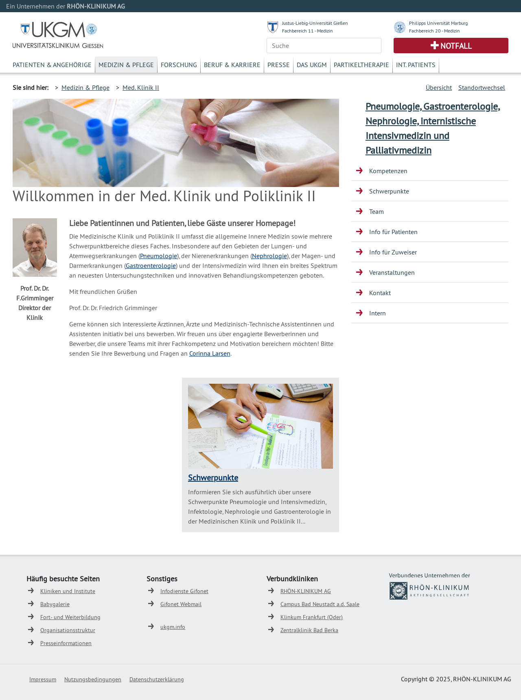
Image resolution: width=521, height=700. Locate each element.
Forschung (179, 65)
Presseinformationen (66, 643)
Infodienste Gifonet (184, 591)
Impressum (42, 679)
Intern (377, 313)
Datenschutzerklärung (156, 679)
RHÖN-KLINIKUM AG (305, 591)
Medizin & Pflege (126, 65)
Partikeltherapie (361, 65)
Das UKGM (312, 65)
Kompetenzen (388, 171)
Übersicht (439, 87)
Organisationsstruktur (67, 630)
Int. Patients (416, 65)
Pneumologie (158, 256)
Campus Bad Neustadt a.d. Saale (319, 604)
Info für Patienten (393, 232)
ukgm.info (172, 626)
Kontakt (380, 293)
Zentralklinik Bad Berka (309, 630)
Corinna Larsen (209, 353)
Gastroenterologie (151, 265)
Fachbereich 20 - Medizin (434, 31)
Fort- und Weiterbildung (70, 617)
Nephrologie (269, 256)
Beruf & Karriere (232, 65)
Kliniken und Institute (67, 591)
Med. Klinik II (141, 87)
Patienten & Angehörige (52, 65)
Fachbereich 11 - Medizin (307, 31)
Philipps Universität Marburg (438, 23)
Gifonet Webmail (180, 604)
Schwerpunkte (213, 477)
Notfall (456, 46)
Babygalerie (55, 604)
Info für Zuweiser (393, 252)
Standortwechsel (481, 87)
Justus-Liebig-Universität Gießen (315, 23)
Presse (278, 65)
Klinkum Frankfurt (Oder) (311, 617)
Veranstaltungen (392, 272)
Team (376, 211)
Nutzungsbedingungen (92, 679)
